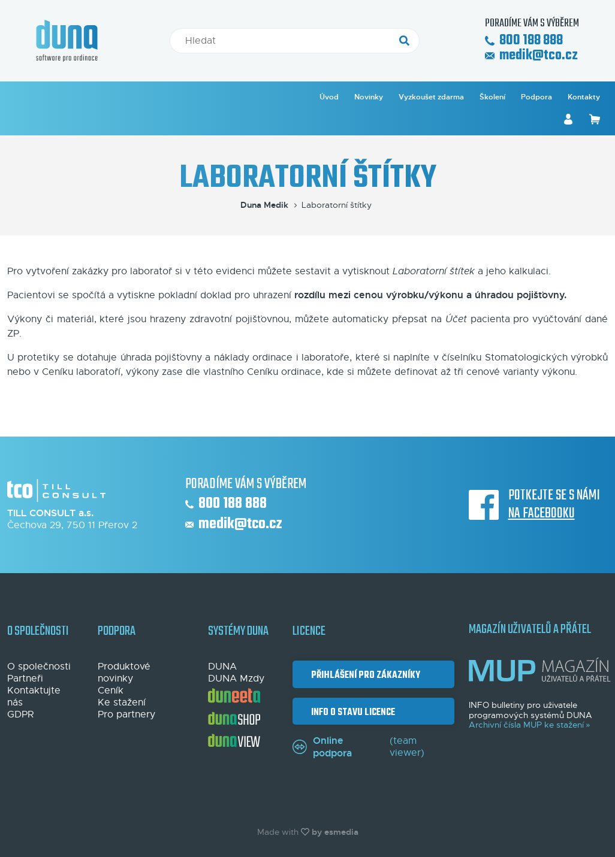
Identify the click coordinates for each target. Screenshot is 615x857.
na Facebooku (541, 514)
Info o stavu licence (351, 712)
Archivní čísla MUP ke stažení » (529, 725)
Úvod (329, 97)
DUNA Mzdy (236, 679)
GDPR (20, 714)
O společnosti (39, 667)
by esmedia (335, 831)
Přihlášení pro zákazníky (364, 675)
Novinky (368, 97)
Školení (492, 97)
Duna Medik (269, 204)
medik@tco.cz (531, 56)
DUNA (222, 667)
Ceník (110, 690)
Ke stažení (122, 702)
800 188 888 (524, 41)
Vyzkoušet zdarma (431, 97)
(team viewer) (358, 746)
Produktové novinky (124, 673)
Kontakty (584, 97)
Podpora (536, 97)
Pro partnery (126, 714)
